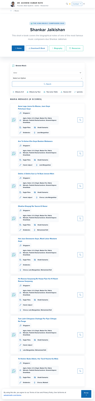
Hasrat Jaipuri (27, 165)
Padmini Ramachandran (37, 120)
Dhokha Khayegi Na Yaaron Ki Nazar (33, 206)
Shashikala (26, 122)
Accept (86, 394)
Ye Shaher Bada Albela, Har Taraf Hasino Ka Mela (38, 358)
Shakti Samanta (43, 127)
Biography (57, 48)
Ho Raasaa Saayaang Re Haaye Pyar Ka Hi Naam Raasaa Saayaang (38, 279)
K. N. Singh (35, 118)
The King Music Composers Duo (47, 23)
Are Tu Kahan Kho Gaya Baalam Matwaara (35, 141)
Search (47, 84)
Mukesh (45, 382)
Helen (29, 118)
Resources (74, 48)
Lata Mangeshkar (43, 132)
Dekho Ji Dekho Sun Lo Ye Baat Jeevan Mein (36, 173)
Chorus (41, 197)
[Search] (67, 3)
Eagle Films (26, 127)
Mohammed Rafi (42, 230)
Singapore (26, 113)
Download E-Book (37, 48)
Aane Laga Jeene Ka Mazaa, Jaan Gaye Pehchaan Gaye (34, 107)
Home (18, 48)
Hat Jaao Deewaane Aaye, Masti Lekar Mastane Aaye (37, 239)
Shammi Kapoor (51, 120)
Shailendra (26, 132)
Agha (25, 118)
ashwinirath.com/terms (12, 395)
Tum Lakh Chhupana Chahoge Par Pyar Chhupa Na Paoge (37, 319)
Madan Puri (43, 118)
